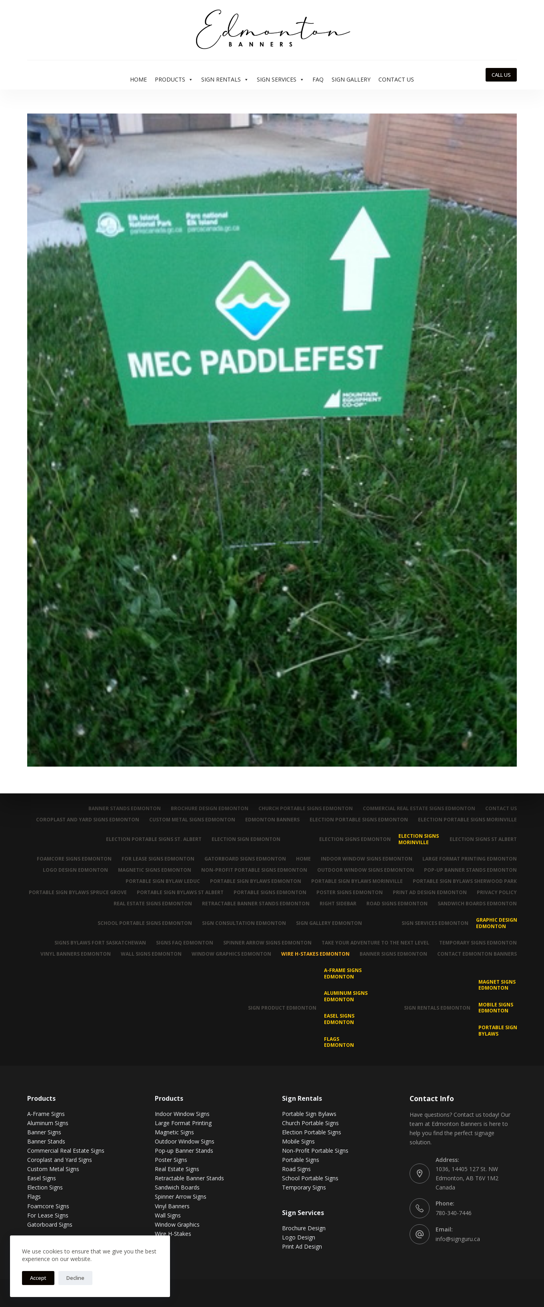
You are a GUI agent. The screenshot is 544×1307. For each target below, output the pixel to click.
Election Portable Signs (311, 1132)
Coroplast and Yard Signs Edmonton (87, 820)
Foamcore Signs (48, 1206)
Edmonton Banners (272, 820)
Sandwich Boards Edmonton (477, 904)
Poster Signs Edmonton (349, 892)
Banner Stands (46, 1141)
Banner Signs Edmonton (393, 954)
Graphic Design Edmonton (496, 923)
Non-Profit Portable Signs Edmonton (254, 870)
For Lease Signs (47, 1215)
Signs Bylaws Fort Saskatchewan (100, 943)
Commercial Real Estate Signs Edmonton (419, 808)
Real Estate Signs (177, 1169)
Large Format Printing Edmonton (469, 859)
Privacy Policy (497, 892)
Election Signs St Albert (483, 839)
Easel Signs (41, 1178)
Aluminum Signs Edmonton (346, 996)
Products (174, 80)
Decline (75, 1277)
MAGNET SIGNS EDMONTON (497, 985)
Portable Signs (300, 1160)
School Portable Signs (310, 1178)
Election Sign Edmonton (246, 839)
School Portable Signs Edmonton (145, 923)
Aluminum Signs (47, 1123)
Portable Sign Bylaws (497, 1030)
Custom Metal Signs (53, 1169)
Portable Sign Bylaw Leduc (163, 881)
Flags (34, 1196)
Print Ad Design (302, 1246)
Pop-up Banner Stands (184, 1150)
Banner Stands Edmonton (124, 808)
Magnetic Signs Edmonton (154, 870)
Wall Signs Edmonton (151, 954)
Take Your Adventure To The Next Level (375, 943)
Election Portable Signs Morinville (467, 820)
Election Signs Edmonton (355, 839)
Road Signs (296, 1169)
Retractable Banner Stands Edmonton (256, 904)
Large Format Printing (183, 1123)
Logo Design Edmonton (75, 870)
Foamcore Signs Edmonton (74, 859)
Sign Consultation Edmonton (244, 923)
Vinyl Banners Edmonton (75, 954)
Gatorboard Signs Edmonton (245, 859)
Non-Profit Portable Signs (315, 1150)
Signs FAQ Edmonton (184, 943)
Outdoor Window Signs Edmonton (365, 870)
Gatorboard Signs (49, 1224)
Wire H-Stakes (173, 1233)
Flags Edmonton (339, 1042)
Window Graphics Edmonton (231, 954)
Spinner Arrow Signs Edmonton (267, 943)
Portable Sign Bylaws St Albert (180, 892)
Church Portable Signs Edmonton (305, 808)
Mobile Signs (298, 1141)
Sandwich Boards (177, 1187)
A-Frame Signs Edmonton (343, 973)
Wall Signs (168, 1215)
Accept (38, 1277)
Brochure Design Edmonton (209, 808)
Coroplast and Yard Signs (59, 1160)
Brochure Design (304, 1228)
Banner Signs (44, 1132)
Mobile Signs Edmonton (495, 1007)
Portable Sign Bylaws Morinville (357, 881)
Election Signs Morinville (418, 839)
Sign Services (280, 80)
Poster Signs (171, 1160)
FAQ (318, 79)
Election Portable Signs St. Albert (154, 839)
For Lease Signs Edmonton (158, 859)
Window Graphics (177, 1224)
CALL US (501, 74)
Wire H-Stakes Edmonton (315, 954)
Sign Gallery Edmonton (329, 923)
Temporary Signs (304, 1187)
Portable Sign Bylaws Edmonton (255, 881)
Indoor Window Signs (182, 1114)
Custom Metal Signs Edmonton (192, 820)
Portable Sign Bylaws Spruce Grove (78, 892)
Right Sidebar (338, 904)
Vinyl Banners (172, 1206)
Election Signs (45, 1187)
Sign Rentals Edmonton (437, 1007)
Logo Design (298, 1237)
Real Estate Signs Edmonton (153, 904)
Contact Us (396, 79)
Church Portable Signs (310, 1123)
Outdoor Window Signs (184, 1141)
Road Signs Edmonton (397, 904)
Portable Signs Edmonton (270, 892)
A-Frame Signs (46, 1114)
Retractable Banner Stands (189, 1178)
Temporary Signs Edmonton (478, 943)
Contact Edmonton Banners (477, 954)
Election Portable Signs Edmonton (359, 820)
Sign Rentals (225, 80)
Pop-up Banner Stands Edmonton (470, 870)
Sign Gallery (351, 79)
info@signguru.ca (458, 1239)
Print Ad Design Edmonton (430, 892)
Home (138, 79)
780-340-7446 (454, 1213)
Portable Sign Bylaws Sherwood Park (465, 881)
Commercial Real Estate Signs (65, 1150)
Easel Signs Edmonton (339, 1019)
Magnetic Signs (174, 1132)
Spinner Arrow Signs (180, 1196)
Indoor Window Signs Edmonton (366, 859)
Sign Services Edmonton (435, 923)
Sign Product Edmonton (282, 1007)
